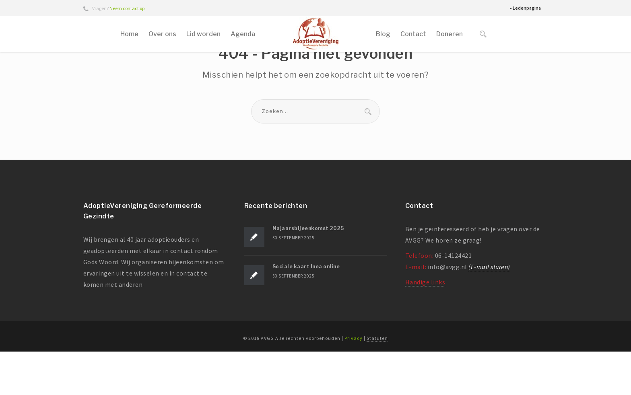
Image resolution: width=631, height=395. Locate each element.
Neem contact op (126, 8)
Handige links (425, 326)
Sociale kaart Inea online (306, 310)
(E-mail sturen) (489, 311)
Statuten (377, 382)
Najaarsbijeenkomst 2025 (308, 272)
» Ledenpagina (525, 8)
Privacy (353, 382)
